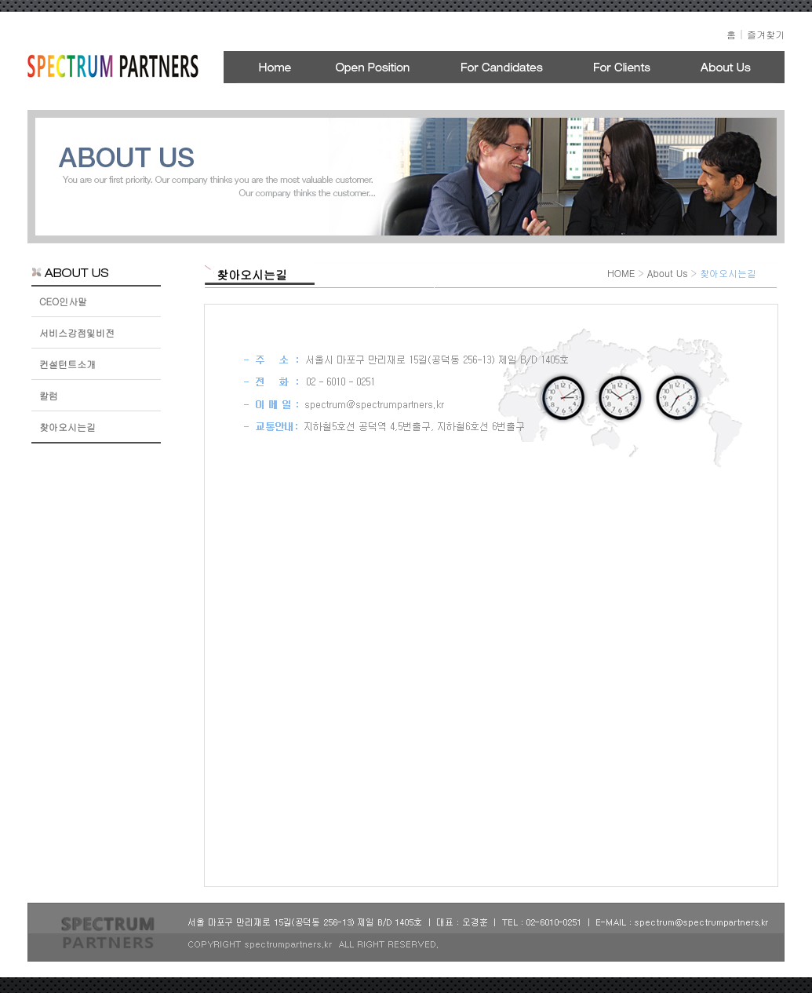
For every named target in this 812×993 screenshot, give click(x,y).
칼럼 (48, 395)
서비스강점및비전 (77, 332)
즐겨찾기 (766, 34)
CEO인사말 (63, 301)
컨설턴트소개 (67, 364)
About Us (667, 272)
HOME (621, 272)
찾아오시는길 (67, 426)
